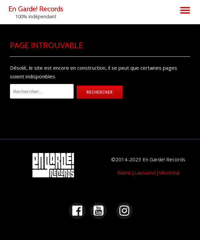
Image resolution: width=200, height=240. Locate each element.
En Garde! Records (35, 8)
